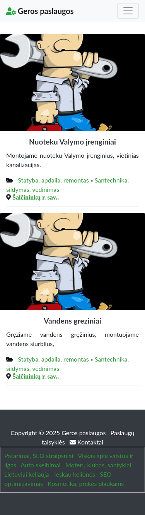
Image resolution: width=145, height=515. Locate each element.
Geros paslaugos (40, 11)
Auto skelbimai (41, 464)
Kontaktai (86, 442)
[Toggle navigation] (128, 11)
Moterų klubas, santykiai (98, 464)
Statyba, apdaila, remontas (53, 180)
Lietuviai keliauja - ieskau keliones (49, 474)
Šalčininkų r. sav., (35, 197)
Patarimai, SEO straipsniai (38, 455)
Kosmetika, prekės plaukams (86, 483)
